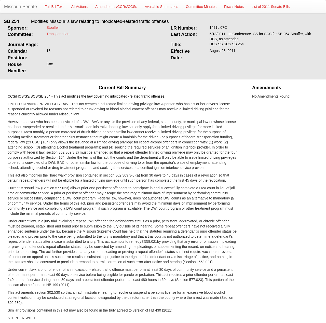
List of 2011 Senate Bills (270, 7)
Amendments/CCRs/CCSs (116, 7)
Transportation (58, 34)
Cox (50, 64)
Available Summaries (161, 7)
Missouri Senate (20, 6)
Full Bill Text (54, 7)
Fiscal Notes (234, 7)
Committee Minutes (201, 7)
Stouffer (53, 27)
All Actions (79, 7)
